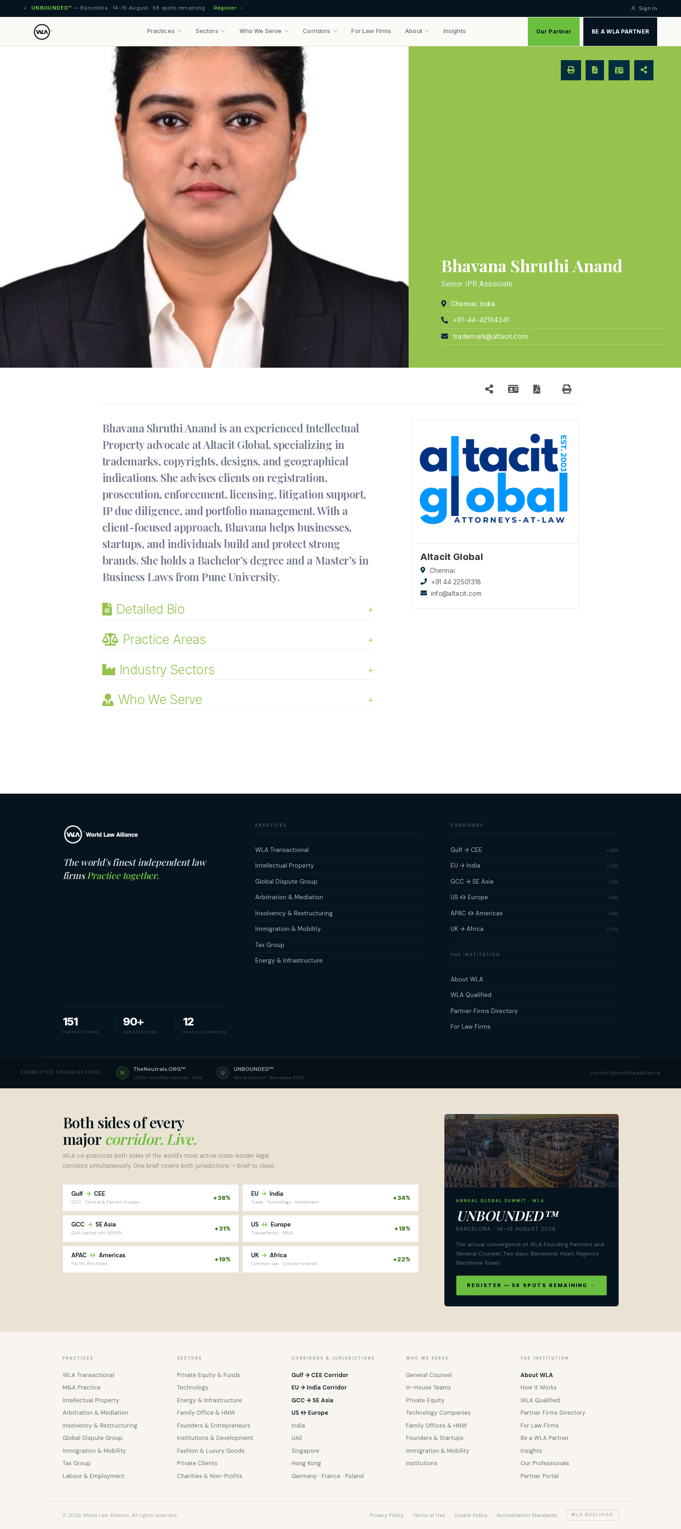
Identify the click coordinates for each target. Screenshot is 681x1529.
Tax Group (77, 1463)
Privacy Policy (387, 1515)
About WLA (536, 1375)
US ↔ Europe (310, 1413)
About (417, 30)
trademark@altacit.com (490, 336)
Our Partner (554, 31)
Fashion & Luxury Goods (210, 1451)
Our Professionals (544, 1463)
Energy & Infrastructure (209, 1400)
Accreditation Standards (527, 1515)
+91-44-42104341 (481, 319)
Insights (454, 30)
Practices (164, 30)
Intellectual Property (91, 1400)
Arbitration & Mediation (95, 1413)
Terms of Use (429, 1515)
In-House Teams (428, 1387)
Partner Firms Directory (553, 1413)
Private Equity (425, 1400)
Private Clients (197, 1463)
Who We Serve (264, 30)
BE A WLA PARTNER (620, 31)
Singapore (306, 1451)
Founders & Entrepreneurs (213, 1425)
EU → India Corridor (319, 1387)
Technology (193, 1387)
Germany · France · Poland (328, 1476)
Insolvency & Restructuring (100, 1425)
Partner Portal (539, 1476)
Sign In (644, 8)
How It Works (538, 1387)
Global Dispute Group (93, 1438)
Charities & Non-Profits (210, 1476)
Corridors (320, 30)
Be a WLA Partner (544, 1438)
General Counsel (429, 1375)
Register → (229, 8)
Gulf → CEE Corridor (320, 1375)
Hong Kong (306, 1463)
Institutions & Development (215, 1438)
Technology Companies (438, 1413)
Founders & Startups (435, 1438)
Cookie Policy (470, 1515)
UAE (297, 1438)
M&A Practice (82, 1387)
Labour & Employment (94, 1476)
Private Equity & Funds (208, 1375)
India (298, 1425)
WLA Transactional (89, 1375)
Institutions (421, 1463)
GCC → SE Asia (312, 1400)
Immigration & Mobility (94, 1451)
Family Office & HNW (206, 1413)
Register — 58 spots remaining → (531, 1285)
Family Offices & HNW (436, 1425)
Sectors (211, 30)
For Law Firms (371, 30)
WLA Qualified (540, 1400)
